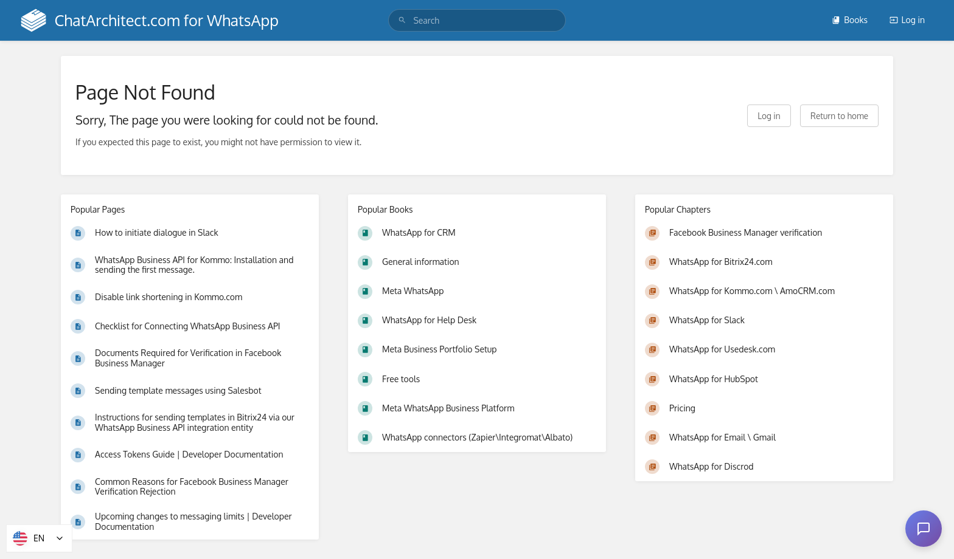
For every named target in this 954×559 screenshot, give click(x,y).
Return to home (839, 116)
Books (850, 20)
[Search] (402, 20)
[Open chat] (923, 528)
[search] (476, 20)
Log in (907, 20)
